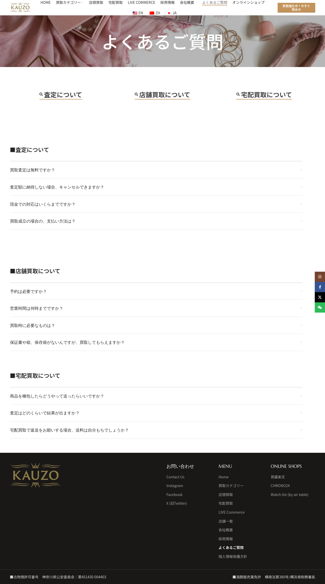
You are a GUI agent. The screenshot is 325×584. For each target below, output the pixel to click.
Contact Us (175, 477)
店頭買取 (225, 494)
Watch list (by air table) (290, 494)
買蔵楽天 (278, 477)
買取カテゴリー (231, 485)
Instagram (174, 485)
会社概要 (225, 529)
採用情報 (225, 538)
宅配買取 (225, 503)
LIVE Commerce (231, 512)
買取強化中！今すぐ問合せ (296, 8)
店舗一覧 (225, 521)
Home (223, 477)
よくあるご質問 (231, 547)
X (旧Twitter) (176, 503)
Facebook (174, 494)
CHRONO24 (280, 485)
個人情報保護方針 (232, 556)
